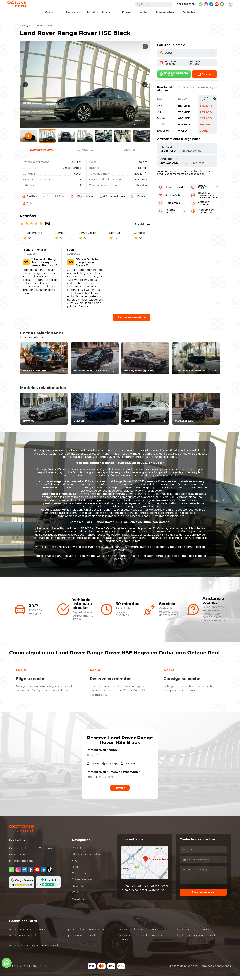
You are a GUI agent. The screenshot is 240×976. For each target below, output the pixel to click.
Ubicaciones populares (87, 854)
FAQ (75, 860)
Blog (75, 867)
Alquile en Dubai (27, 929)
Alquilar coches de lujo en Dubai (197, 935)
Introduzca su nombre (103, 750)
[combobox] (92, 777)
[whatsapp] (201, 4)
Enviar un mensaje (203, 892)
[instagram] (206, 4)
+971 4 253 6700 (185, 4)
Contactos (79, 873)
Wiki (75, 892)
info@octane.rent (21, 861)
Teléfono (95, 764)
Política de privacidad (184, 966)
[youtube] (217, 4)
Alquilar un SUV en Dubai (81, 935)
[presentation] (25, 84)
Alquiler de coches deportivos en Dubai (142, 937)
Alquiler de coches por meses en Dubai (35, 945)
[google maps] (222, 4)
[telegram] (211, 4)
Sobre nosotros (82, 879)
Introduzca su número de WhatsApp (113, 772)
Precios (77, 848)
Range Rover (45, 26)
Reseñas (77, 885)
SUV (31, 26)
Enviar (120, 787)
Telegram (129, 764)
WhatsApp (112, 764)
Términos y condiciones (215, 966)
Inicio (23, 26)
